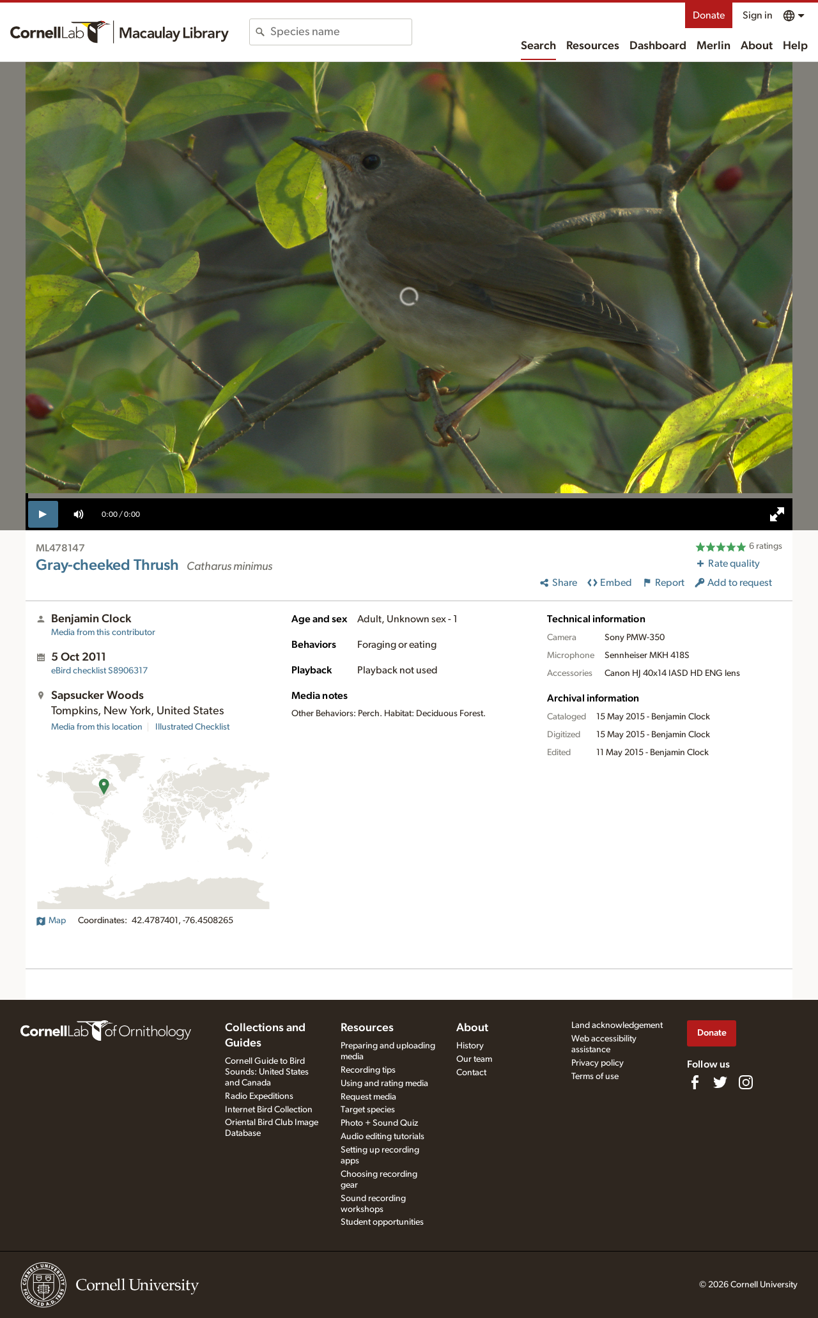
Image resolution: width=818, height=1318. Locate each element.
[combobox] (341, 32)
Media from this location (97, 727)
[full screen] (777, 514)
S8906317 (99, 670)
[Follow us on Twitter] (720, 1082)
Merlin (713, 46)
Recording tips (368, 1070)
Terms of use (595, 1076)
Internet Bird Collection (269, 1109)
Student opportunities (382, 1222)
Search (538, 46)
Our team (474, 1059)
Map (51, 920)
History (470, 1045)
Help (795, 46)
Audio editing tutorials (382, 1136)
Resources (592, 46)
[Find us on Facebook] (694, 1082)
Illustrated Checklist (192, 727)
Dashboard (657, 46)
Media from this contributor (103, 632)
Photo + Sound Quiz (379, 1123)
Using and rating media (384, 1083)
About (757, 46)
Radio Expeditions (259, 1096)
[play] (43, 514)
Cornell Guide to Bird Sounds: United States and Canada (267, 1072)
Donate (709, 15)
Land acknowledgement (617, 1025)
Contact (471, 1072)
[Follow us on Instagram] (745, 1082)
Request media (368, 1096)
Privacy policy (597, 1063)
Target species (368, 1109)
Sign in (758, 15)
